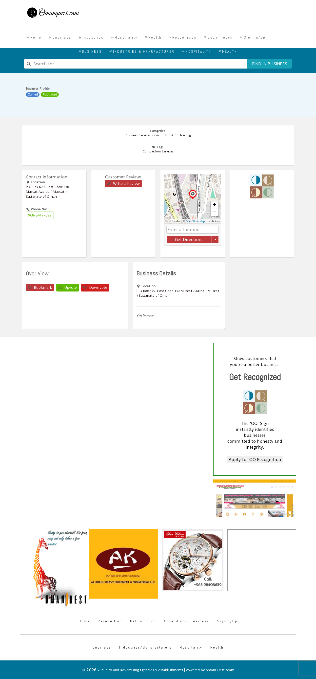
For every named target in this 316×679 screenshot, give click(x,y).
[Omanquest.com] (53, 13)
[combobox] (135, 64)
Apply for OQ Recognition (255, 459)
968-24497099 (40, 215)
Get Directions (189, 239)
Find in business (269, 63)
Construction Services (158, 151)
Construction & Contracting (171, 135)
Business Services (138, 135)
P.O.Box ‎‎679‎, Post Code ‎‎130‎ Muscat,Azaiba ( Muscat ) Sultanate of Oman (47, 191)
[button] (214, 205)
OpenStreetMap (195, 221)
